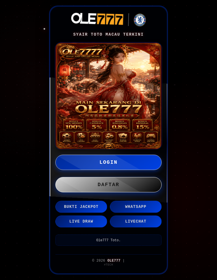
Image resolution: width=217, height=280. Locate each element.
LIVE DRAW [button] (81, 221)
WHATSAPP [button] (135, 206)
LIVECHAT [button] (135, 221)
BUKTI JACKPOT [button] (81, 206)
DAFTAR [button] (109, 185)
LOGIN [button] (108, 162)
